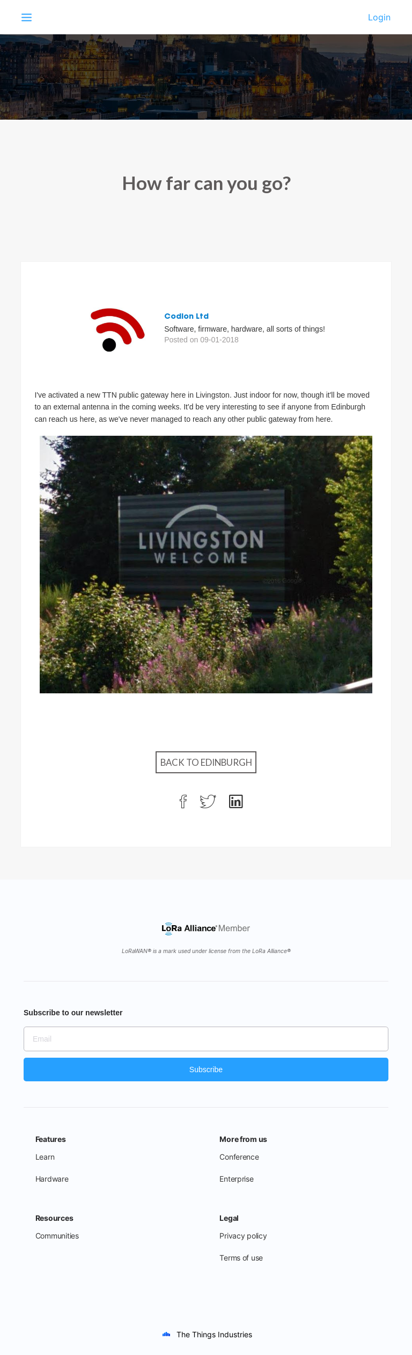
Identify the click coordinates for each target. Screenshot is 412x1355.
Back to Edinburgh (206, 762)
